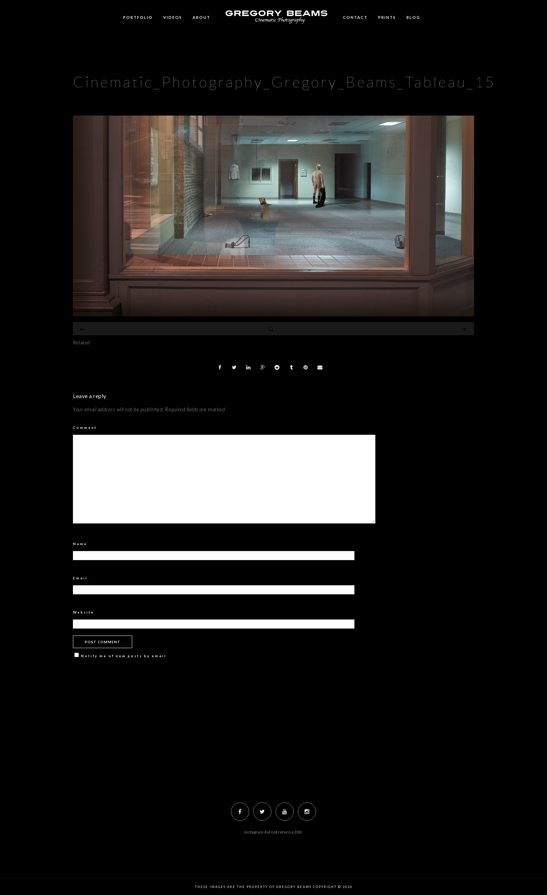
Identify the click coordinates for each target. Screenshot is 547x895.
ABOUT (201, 17)
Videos (172, 17)
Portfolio (138, 17)
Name (82, 544)
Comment (85, 427)
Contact (355, 17)
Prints (387, 17)
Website (83, 612)
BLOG (413, 17)
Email (82, 578)
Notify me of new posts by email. (124, 656)
